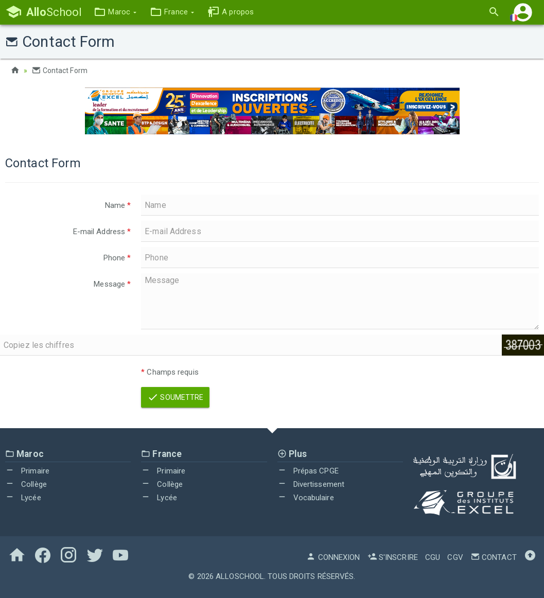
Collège (26, 484)
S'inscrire (392, 557)
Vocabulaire (305, 497)
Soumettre (175, 397)
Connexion (333, 557)
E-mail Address (102, 231)
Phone (117, 257)
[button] (115, 12)
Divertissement (311, 484)
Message (112, 284)
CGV (455, 557)
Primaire (27, 471)
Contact (493, 557)
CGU (432, 557)
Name (118, 205)
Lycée (23, 497)
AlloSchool (240, 576)
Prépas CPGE (308, 471)
